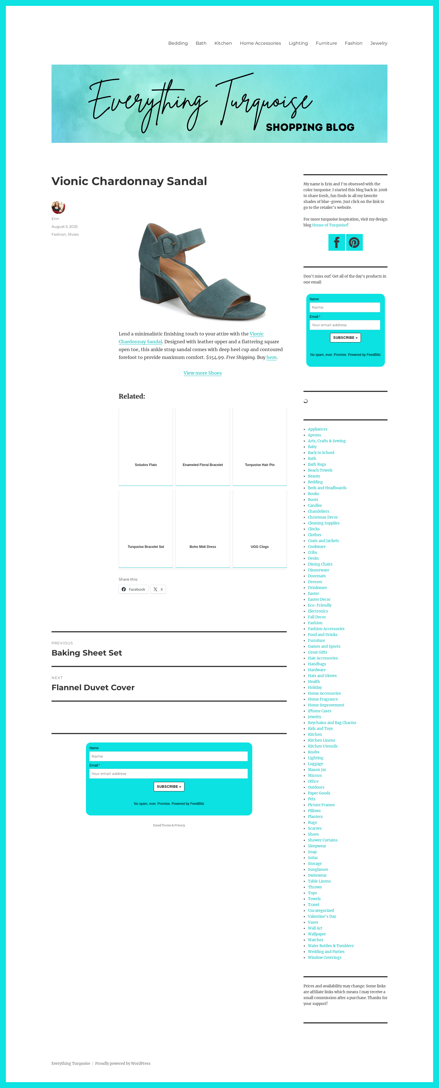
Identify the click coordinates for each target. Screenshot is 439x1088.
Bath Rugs (317, 464)
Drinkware (317, 587)
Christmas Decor (323, 517)
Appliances (318, 429)
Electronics (318, 611)
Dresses (315, 582)
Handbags (317, 664)
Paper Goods (319, 793)
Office (313, 781)
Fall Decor (317, 617)
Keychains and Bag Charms (332, 722)
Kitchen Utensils (323, 746)
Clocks (314, 529)
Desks (313, 558)
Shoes (73, 234)
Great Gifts (317, 652)
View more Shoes (203, 373)
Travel (313, 904)
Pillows (314, 810)
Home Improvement (326, 705)
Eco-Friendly (319, 605)
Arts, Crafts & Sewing (327, 441)
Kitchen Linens (321, 740)
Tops (312, 893)
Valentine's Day (322, 916)
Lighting (298, 43)
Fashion (354, 43)
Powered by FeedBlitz (188, 804)
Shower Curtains (323, 840)
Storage (315, 863)
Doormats (317, 576)
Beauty (314, 476)
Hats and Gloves (322, 675)
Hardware (317, 670)
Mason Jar (317, 769)
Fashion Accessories (326, 628)
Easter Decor (319, 599)
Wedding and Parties (326, 951)
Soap (312, 852)
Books (313, 493)
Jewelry (378, 43)
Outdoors (316, 787)
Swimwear (317, 875)
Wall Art (315, 928)
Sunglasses (318, 869)
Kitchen (223, 43)
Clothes (314, 535)
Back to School (321, 452)
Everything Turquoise (71, 1063)
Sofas (313, 857)
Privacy (179, 825)
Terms (166, 825)
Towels (314, 899)
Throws (315, 887)
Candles (315, 505)
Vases (313, 922)
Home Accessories (260, 43)
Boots (313, 499)
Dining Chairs (320, 564)
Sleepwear (317, 846)
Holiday (315, 687)
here (272, 357)
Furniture (326, 43)
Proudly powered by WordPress (123, 1063)
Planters (315, 816)
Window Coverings (325, 957)
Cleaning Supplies (324, 523)
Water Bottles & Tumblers (331, 945)
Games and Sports (324, 646)
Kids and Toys (320, 728)
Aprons (314, 435)
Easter (313, 593)
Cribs (312, 552)
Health (314, 681)
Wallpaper (317, 934)
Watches (315, 940)
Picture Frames (321, 805)
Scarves (315, 828)
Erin (55, 218)
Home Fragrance (323, 699)
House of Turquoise (329, 225)
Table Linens (319, 881)
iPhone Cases (319, 711)
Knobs (313, 752)
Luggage (315, 763)
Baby (312, 446)
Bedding (178, 43)
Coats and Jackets (323, 540)
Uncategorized (321, 910)
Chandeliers (318, 511)
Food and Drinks (323, 634)
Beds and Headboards (327, 488)
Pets (312, 799)
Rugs (312, 822)
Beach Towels (320, 470)
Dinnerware (318, 570)
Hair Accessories (323, 658)
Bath (201, 43)
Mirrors (315, 775)
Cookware (317, 546)
